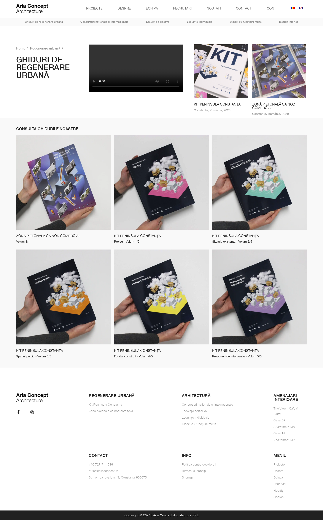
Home (20, 48)
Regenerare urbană (45, 48)
